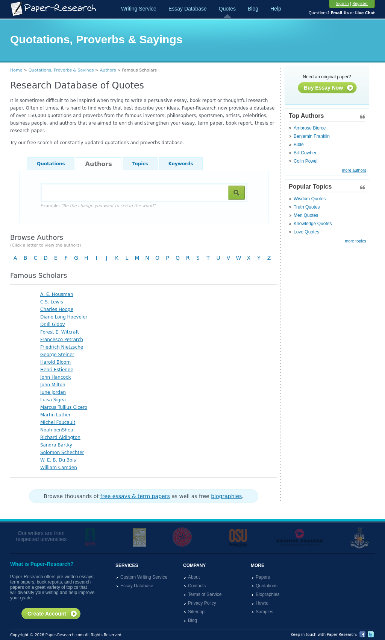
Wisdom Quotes (310, 198)
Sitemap (196, 611)
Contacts (197, 585)
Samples (264, 611)
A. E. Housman (56, 294)
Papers (263, 577)
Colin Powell (306, 161)
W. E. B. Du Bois (58, 460)
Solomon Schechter (62, 452)
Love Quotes (306, 232)
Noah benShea (56, 430)
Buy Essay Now (329, 88)
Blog (253, 9)
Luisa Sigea (53, 399)
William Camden (58, 467)
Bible (299, 144)
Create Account (52, 614)
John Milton (52, 384)
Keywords (180, 163)
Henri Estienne (56, 369)
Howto (262, 603)
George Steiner (57, 354)
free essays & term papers (135, 496)
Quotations (51, 163)
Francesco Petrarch (61, 339)
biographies (226, 496)
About (194, 577)
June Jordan (53, 392)
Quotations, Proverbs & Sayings (61, 70)
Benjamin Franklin (312, 136)
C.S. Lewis (51, 302)
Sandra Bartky (56, 445)
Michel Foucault (57, 422)
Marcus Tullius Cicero (63, 407)
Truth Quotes (307, 207)
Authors (108, 70)
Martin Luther (55, 415)
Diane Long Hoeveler (63, 317)
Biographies (267, 594)
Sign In (342, 4)
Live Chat (365, 13)
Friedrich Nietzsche (61, 347)
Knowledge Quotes (313, 223)
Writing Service (138, 9)
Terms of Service (204, 594)
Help (275, 9)
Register (360, 4)
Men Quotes (306, 215)
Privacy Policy (202, 603)
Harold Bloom (55, 362)
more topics (355, 241)
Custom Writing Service (143, 577)
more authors (354, 170)
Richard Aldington (60, 437)
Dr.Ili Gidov (52, 324)
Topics (140, 163)
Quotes (227, 9)
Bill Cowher (305, 152)
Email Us (339, 13)
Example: (98, 205)
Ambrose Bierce (310, 128)
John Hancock (55, 377)
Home (16, 70)
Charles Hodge (56, 309)
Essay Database (187, 9)
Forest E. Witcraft (59, 332)
